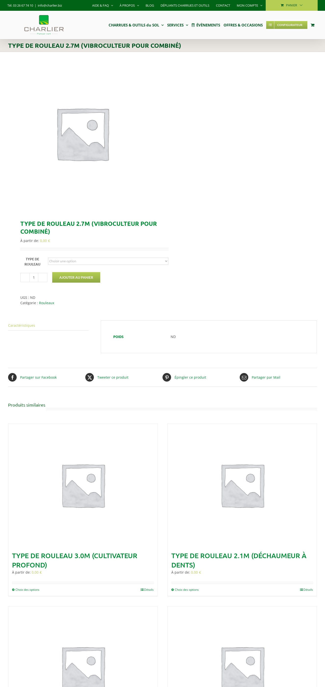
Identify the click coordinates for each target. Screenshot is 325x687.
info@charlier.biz (50, 5)
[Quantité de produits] (33, 277)
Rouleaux (46, 303)
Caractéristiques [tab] (21, 325)
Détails (149, 590)
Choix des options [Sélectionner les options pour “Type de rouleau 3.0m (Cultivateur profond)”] (27, 590)
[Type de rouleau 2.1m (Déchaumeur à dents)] (242, 485)
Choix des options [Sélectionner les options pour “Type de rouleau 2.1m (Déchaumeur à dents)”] (187, 590)
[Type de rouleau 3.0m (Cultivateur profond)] (82, 485)
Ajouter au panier (76, 277)
